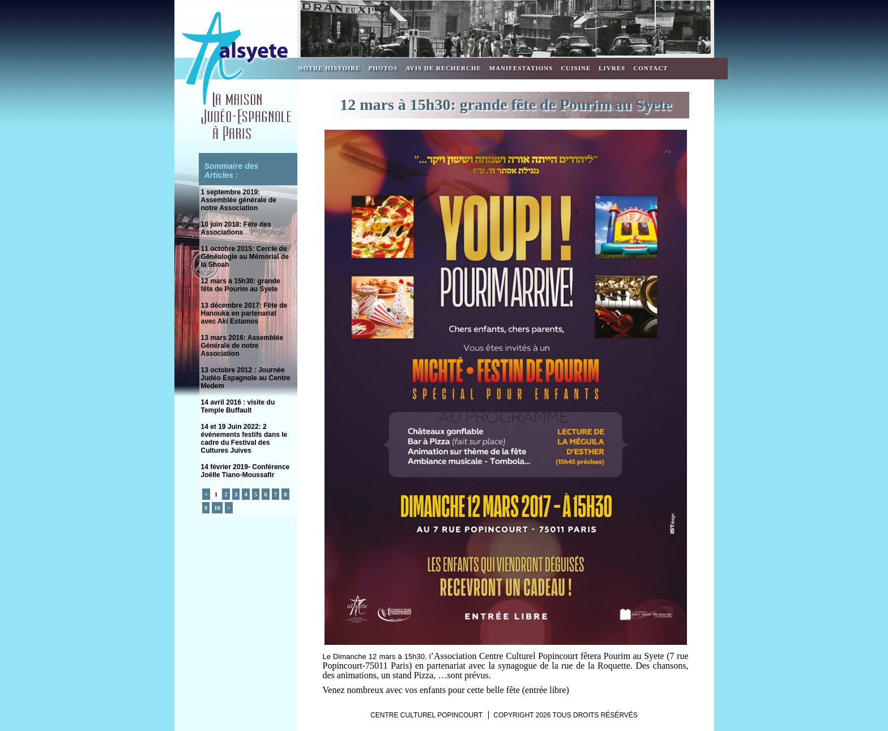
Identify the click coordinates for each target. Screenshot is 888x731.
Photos (383, 68)
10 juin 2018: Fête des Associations (236, 228)
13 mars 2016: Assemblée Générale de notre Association (242, 346)
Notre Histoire (329, 68)
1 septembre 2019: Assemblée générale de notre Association (238, 200)
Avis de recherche (443, 68)
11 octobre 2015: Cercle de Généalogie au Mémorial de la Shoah (245, 257)
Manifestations (521, 68)
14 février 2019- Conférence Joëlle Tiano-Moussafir (245, 471)
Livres (612, 68)
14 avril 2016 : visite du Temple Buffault (238, 406)
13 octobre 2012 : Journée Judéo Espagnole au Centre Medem (246, 378)
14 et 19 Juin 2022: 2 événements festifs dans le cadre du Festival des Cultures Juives (244, 438)
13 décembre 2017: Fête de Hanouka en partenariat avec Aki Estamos (244, 313)
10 (217, 507)
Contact (650, 68)
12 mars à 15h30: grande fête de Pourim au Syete (240, 285)
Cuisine (576, 68)
